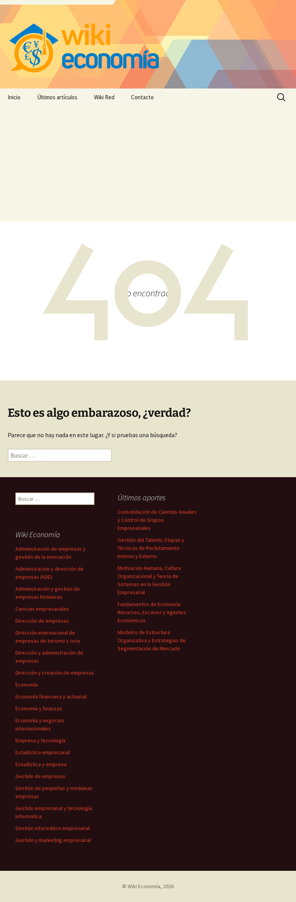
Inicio (14, 97)
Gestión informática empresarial (52, 828)
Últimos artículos (57, 97)
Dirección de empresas (42, 620)
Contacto (142, 97)
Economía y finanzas (38, 708)
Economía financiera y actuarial (50, 696)
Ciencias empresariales (42, 608)
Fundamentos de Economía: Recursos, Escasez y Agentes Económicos (152, 612)
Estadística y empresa (41, 764)
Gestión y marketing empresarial (53, 840)
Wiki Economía (144, 886)
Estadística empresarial (42, 752)
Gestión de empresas (40, 776)
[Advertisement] (148, 163)
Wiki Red (104, 97)
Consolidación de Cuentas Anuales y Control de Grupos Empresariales (157, 519)
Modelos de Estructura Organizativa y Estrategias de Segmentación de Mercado (152, 640)
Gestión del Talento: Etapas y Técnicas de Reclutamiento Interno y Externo (151, 548)
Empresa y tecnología (40, 740)
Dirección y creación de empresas (54, 672)
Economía (26, 684)
